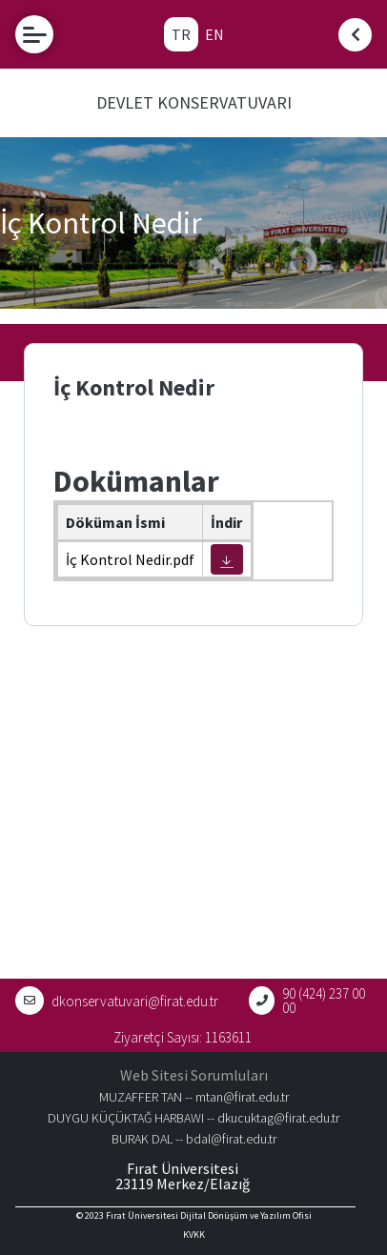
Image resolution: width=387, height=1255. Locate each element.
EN (214, 34)
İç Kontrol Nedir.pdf (130, 559)
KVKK (194, 1234)
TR (181, 34)
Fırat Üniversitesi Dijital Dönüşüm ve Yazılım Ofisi (209, 1215)
